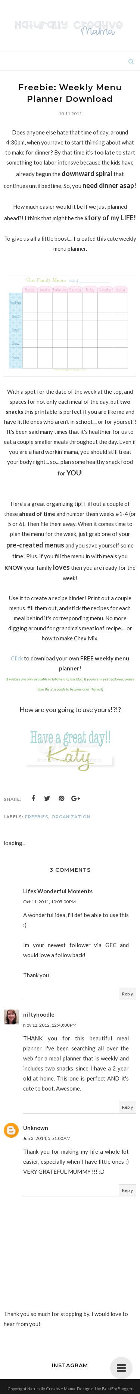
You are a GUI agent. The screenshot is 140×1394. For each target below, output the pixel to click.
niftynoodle (39, 1014)
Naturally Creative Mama (51, 1388)
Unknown (35, 1127)
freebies (37, 816)
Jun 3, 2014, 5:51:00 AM (47, 1138)
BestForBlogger (117, 1388)
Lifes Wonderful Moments (58, 891)
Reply (127, 994)
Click (17, 658)
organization (71, 816)
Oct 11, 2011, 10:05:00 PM (49, 901)
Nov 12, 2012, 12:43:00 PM (50, 1025)
